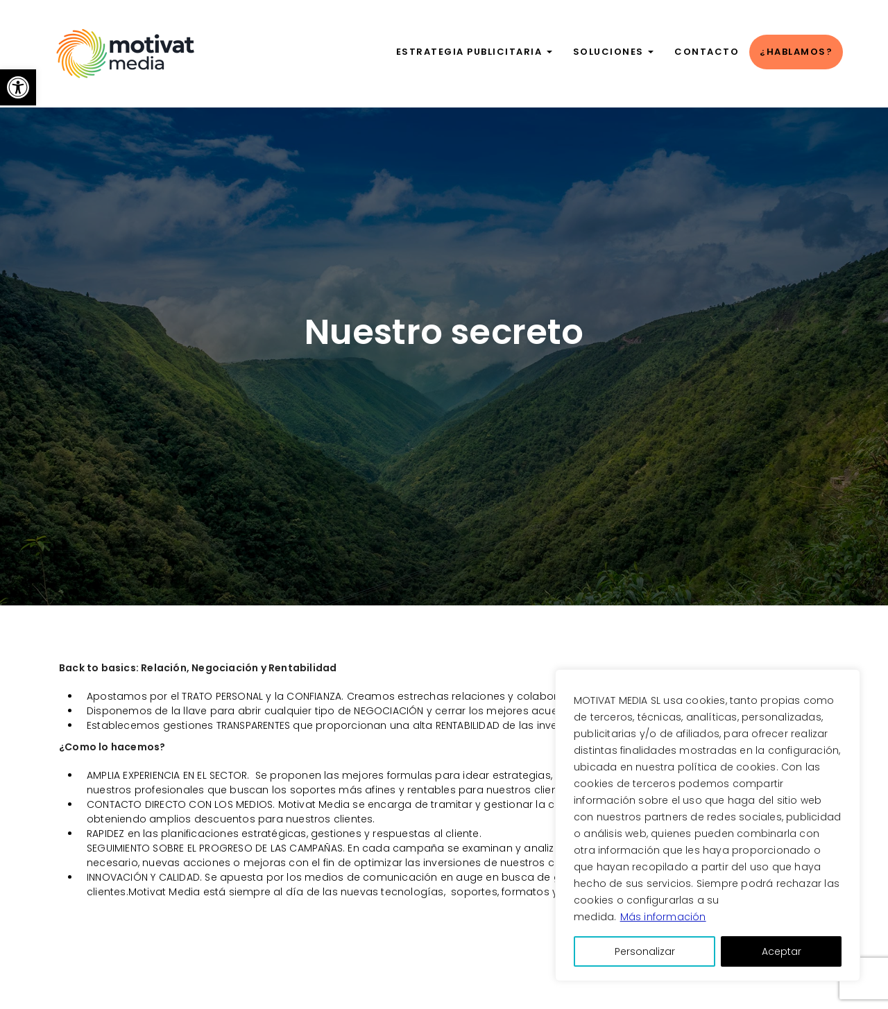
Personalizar (645, 951)
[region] (707, 825)
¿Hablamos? (796, 51)
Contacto (706, 51)
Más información (663, 917)
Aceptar (781, 951)
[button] (18, 87)
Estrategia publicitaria (474, 51)
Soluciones (613, 51)
